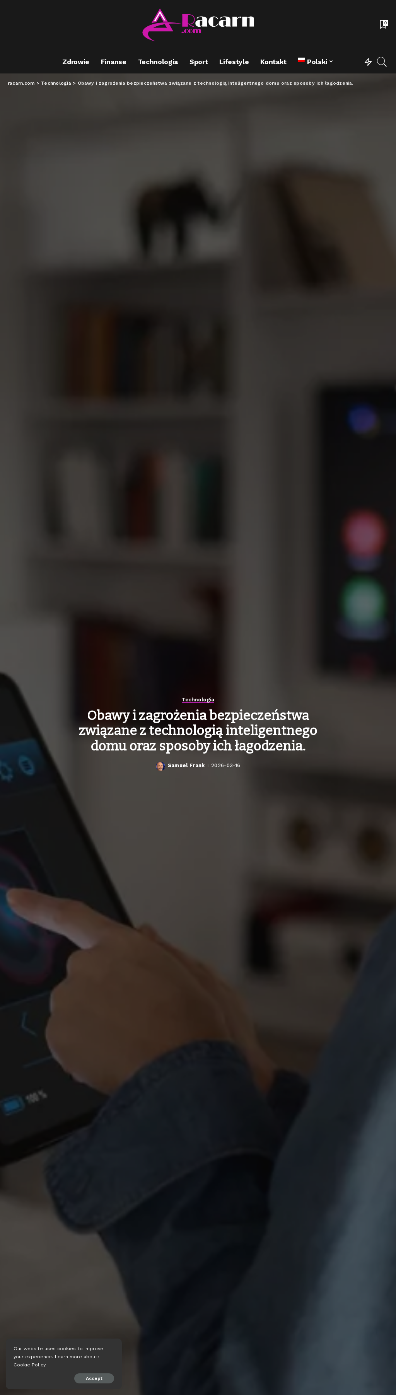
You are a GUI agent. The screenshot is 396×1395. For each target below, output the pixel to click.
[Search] (382, 61)
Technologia (198, 700)
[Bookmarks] (383, 25)
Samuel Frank (186, 765)
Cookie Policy (30, 1365)
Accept (94, 1378)
